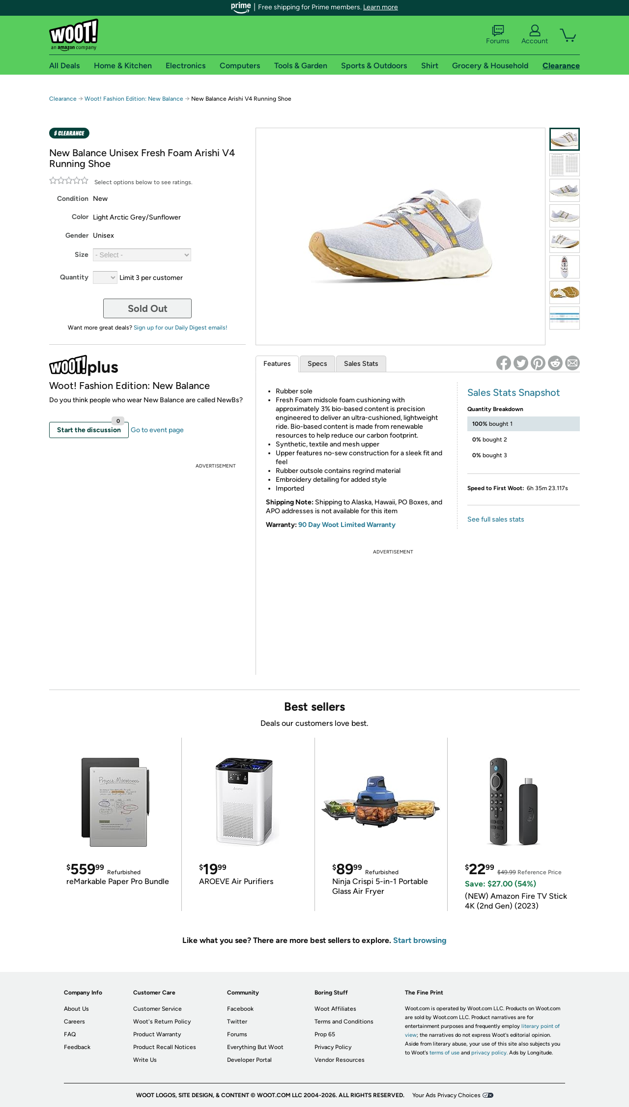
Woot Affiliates (335, 1008)
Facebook (240, 1008)
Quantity (74, 277)
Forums (498, 35)
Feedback (77, 1047)
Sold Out (148, 308)
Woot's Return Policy (162, 1021)
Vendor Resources (339, 1059)
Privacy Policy (332, 1047)
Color (80, 217)
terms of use (444, 1053)
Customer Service (157, 1008)
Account (534, 35)
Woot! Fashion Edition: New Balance (134, 98)
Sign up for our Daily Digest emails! (181, 327)
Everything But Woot (255, 1047)
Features (277, 364)
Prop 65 (324, 1034)
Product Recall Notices (164, 1047)
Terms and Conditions (343, 1021)
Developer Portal (249, 1059)
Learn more (380, 7)
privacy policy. (489, 1053)
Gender (76, 235)
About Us (76, 1008)
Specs (317, 364)
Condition (72, 198)
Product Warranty (157, 1034)
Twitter (237, 1021)
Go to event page (157, 430)
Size (81, 254)
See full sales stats (495, 519)
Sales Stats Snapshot (513, 392)
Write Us (145, 1059)
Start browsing (420, 940)
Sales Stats (361, 364)
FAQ (70, 1034)
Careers (74, 1021)
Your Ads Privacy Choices (446, 1095)
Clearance (63, 98)
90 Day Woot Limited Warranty (347, 525)
